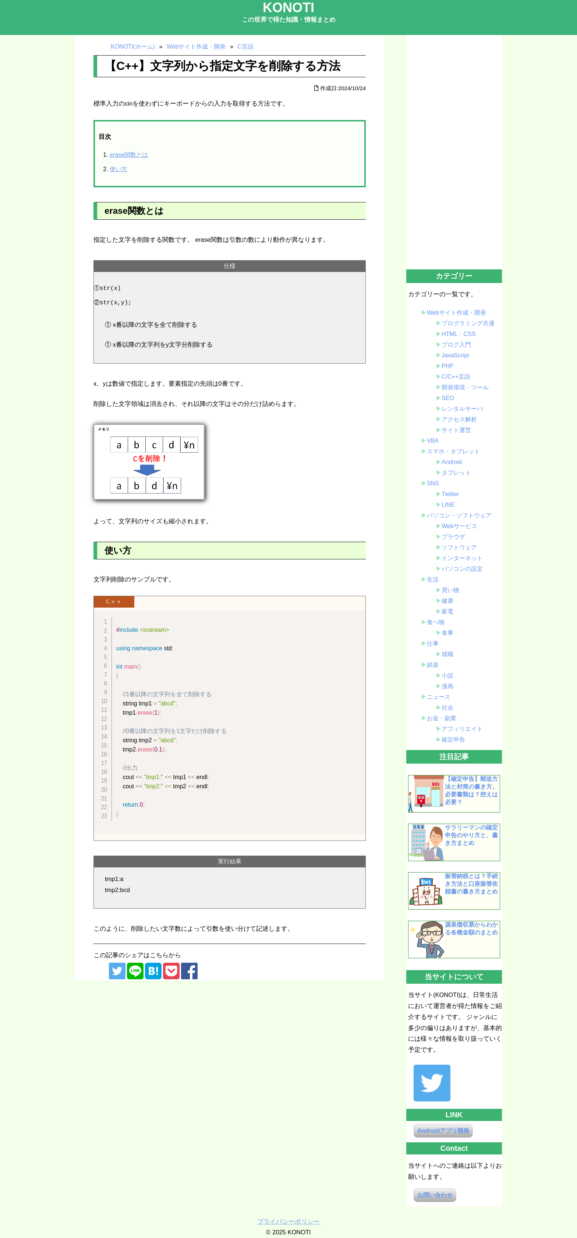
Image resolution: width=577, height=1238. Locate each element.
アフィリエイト (462, 729)
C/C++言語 (456, 377)
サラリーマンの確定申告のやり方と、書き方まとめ (471, 835)
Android (452, 462)
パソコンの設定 (462, 569)
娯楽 (433, 665)
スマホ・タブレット (453, 451)
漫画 (447, 686)
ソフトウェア (459, 547)
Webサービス (459, 526)
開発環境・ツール (465, 387)
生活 (433, 579)
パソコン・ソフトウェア (459, 515)
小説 (447, 675)
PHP (448, 366)
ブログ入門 (456, 345)
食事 (447, 633)
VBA (433, 441)
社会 (447, 707)
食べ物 (436, 622)
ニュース (438, 697)
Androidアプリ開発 (443, 1131)
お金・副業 (441, 718)
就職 (447, 654)
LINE (448, 505)
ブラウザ (453, 537)
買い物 (450, 590)
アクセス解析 (459, 419)
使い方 (118, 169)
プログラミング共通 (468, 323)
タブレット (456, 473)
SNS (433, 483)
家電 (447, 611)
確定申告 (453, 739)
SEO (448, 398)
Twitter (450, 494)
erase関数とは (129, 155)
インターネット (462, 558)
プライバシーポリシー (288, 1221)
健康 (447, 601)
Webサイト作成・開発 (456, 313)
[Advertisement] (454, 152)
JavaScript (455, 355)
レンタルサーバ (462, 409)
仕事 (433, 643)
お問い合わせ (435, 1195)
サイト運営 (456, 430)
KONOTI (288, 7)
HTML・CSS (458, 334)
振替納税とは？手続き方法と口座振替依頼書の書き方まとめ (471, 884)
